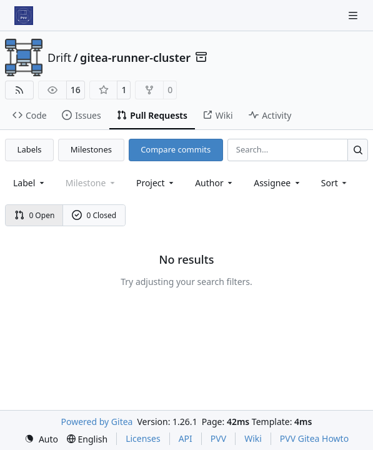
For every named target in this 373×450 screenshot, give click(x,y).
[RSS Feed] (19, 90)
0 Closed (94, 215)
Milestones (91, 149)
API (185, 438)
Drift (59, 57)
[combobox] (29, 183)
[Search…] (357, 150)
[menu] (335, 183)
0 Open (34, 215)
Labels (29, 149)
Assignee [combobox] (278, 183)
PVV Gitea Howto (314, 438)
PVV (218, 438)
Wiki (253, 438)
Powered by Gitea (97, 422)
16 (76, 90)
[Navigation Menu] (354, 15)
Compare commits (176, 149)
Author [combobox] (214, 183)
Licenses (143, 438)
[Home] (23, 15)
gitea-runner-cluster (135, 57)
